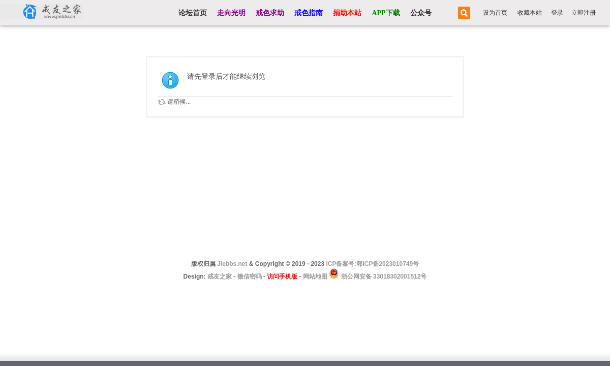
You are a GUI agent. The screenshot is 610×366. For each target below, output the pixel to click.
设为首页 (495, 12)
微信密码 (249, 276)
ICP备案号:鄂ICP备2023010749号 (372, 263)
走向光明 (231, 13)
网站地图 (315, 276)
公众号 (421, 13)
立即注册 (583, 12)
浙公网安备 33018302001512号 (382, 276)
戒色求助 (270, 13)
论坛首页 (192, 13)
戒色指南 (308, 13)
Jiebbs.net (232, 263)
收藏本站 (529, 12)
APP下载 (386, 13)
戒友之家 (219, 276)
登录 (557, 12)
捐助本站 (347, 13)
